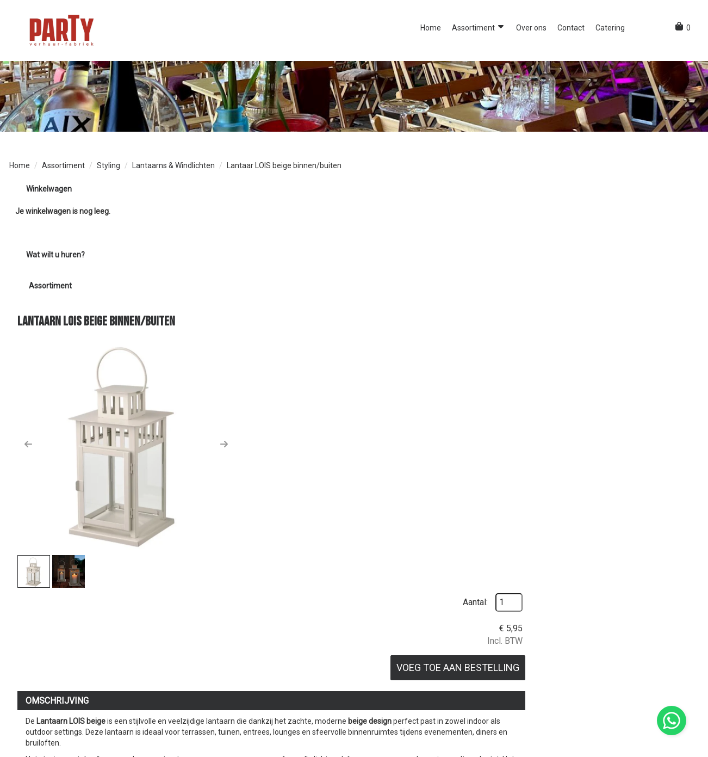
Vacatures (380, 707)
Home (430, 27)
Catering (610, 27)
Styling (108, 166)
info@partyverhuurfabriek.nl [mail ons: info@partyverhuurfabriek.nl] (66, 713)
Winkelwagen (48, 190)
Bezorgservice (387, 696)
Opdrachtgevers (217, 696)
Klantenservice (560, 696)
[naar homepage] (61, 30)
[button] (640, 28)
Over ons (531, 27)
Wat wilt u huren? (46, 255)
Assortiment (478, 27)
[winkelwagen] (683, 28)
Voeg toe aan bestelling (623, 278)
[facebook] (669, 747)
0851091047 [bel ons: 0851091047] (39, 696)
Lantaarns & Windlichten (173, 166)
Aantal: (640, 212)
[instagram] (689, 747)
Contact (571, 27)
